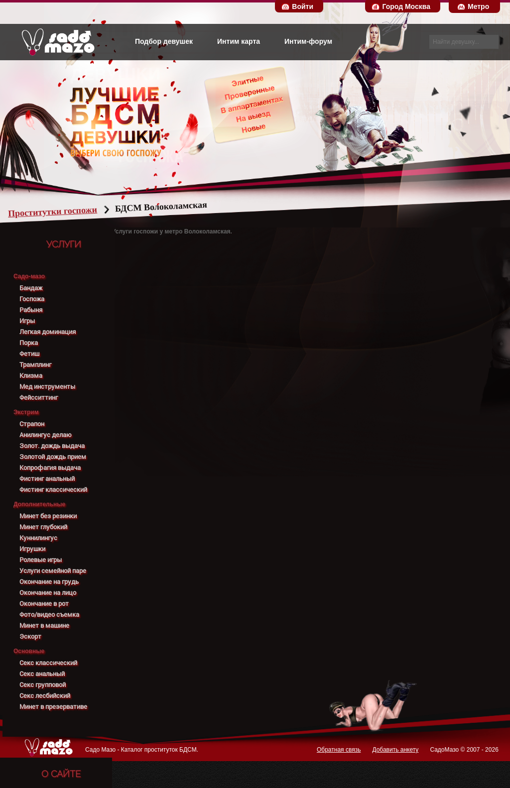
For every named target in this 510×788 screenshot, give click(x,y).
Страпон (31, 424)
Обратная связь (339, 749)
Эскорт (30, 636)
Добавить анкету (395, 749)
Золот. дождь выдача (52, 446)
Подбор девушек (164, 41)
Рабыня (30, 310)
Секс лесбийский (44, 695)
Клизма (30, 375)
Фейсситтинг (38, 397)
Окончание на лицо (47, 592)
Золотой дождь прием (52, 456)
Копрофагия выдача (50, 467)
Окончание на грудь (49, 581)
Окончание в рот (44, 603)
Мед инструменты (47, 386)
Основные (28, 651)
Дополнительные (39, 504)
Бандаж (30, 288)
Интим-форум (308, 41)
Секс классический (48, 663)
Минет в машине (44, 625)
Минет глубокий (43, 527)
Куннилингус (38, 538)
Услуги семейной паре (52, 570)
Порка (28, 342)
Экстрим (26, 412)
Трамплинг (35, 364)
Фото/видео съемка (49, 614)
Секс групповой (42, 684)
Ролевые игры (40, 559)
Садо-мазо (29, 276)
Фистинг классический (53, 489)
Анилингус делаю (45, 435)
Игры (27, 321)
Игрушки (32, 549)
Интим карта (238, 41)
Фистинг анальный (47, 478)
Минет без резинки (48, 516)
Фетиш (29, 353)
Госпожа (31, 299)
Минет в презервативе (53, 706)
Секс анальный (42, 673)
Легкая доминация (47, 332)
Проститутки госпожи (72, 212)
